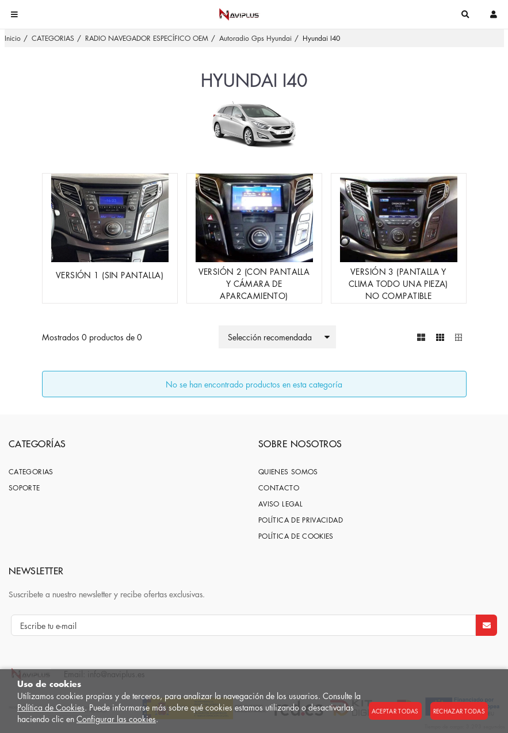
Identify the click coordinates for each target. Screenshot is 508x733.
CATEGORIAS (31, 472)
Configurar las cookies (116, 718)
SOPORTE (24, 488)
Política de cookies (296, 536)
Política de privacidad (300, 520)
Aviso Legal (280, 504)
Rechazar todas (459, 711)
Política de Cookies (51, 707)
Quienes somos (288, 472)
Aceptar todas (395, 711)
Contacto (278, 488)
